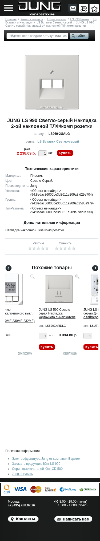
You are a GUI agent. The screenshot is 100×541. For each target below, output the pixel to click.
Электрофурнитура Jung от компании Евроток (46, 459)
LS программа (56, 19)
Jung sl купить (22, 474)
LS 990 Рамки (79, 19)
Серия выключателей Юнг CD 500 (37, 469)
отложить (25, 352)
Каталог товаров (32, 19)
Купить (65, 153)
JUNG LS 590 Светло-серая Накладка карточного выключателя (57, 313)
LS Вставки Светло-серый (54, 22)
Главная (11, 19)
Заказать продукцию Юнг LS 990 (36, 464)
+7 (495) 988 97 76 (21, 505)
